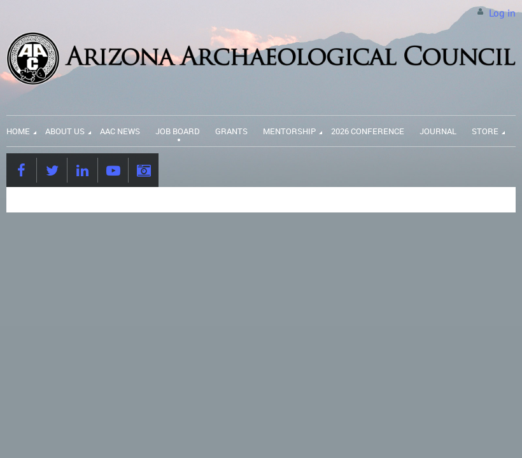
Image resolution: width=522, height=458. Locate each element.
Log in (502, 12)
